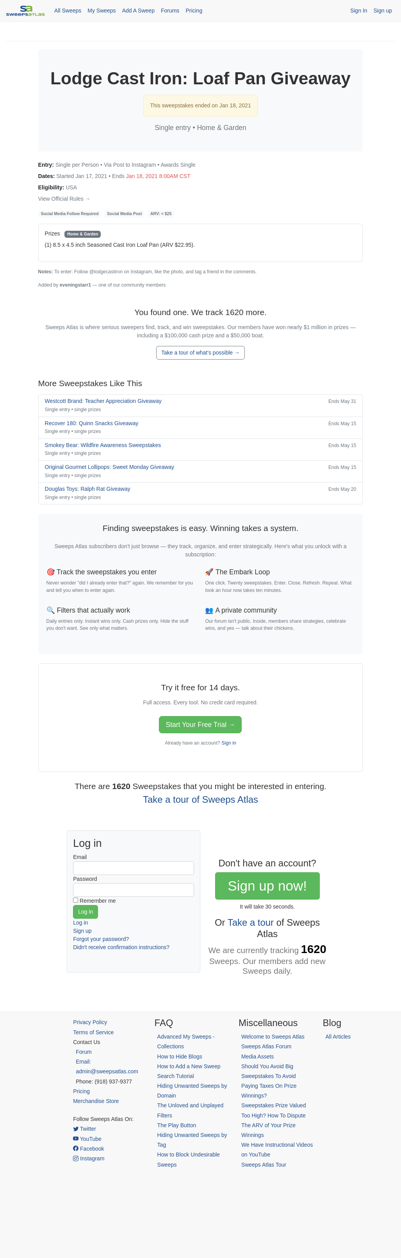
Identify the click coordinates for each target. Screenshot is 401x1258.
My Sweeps (101, 10)
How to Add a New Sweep (189, 1066)
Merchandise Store (96, 1101)
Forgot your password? (101, 939)
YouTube (87, 1139)
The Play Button (176, 1125)
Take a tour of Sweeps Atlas (200, 799)
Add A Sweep (138, 10)
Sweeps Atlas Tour (263, 1165)
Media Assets (257, 1056)
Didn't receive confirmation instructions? (121, 947)
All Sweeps (67, 10)
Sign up (383, 10)
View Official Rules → (64, 199)
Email (80, 857)
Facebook (88, 1149)
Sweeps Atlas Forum (266, 1046)
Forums (170, 10)
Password (85, 879)
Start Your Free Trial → (200, 725)
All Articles (338, 1036)
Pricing (193, 10)
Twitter (84, 1129)
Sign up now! (267, 885)
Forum (83, 1052)
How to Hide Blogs (179, 1056)
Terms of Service (93, 1032)
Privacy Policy (90, 1022)
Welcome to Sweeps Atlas (273, 1036)
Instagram (88, 1158)
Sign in (228, 743)
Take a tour (251, 922)
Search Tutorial (175, 1076)
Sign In (358, 10)
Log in (80, 922)
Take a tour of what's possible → (200, 352)
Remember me (98, 901)
